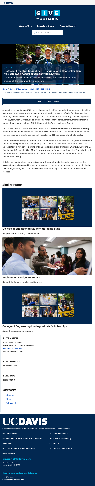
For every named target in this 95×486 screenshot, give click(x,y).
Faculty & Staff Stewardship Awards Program (22, 438)
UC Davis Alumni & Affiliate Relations (19, 448)
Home (4, 89)
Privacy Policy (8, 453)
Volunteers (7, 443)
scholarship (11, 403)
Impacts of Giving (45, 25)
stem (8, 399)
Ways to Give (25, 25)
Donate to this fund (47, 101)
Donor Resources (9, 433)
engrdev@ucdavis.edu (12, 348)
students (10, 395)
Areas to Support (68, 25)
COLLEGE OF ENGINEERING (39, 89)
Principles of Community (60, 438)
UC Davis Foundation (59, 433)
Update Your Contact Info (61, 448)
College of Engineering (18, 89)
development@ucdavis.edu (13, 479)
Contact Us (54, 443)
